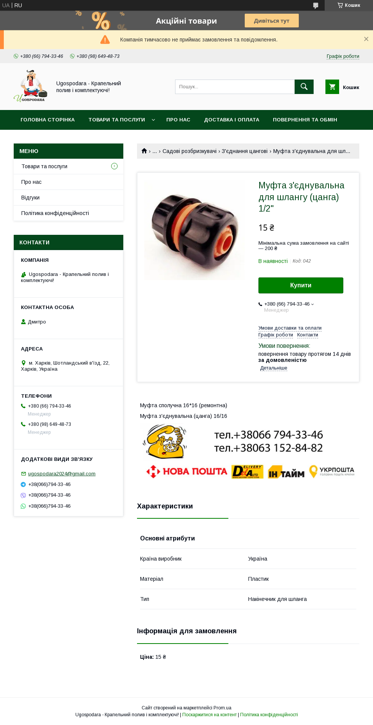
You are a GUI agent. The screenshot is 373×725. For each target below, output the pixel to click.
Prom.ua (222, 708)
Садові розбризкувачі (190, 151)
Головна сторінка (48, 120)
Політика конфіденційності (55, 213)
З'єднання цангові (245, 151)
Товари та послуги (116, 120)
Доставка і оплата (231, 120)
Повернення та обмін (305, 120)
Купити (301, 285)
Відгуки (30, 197)
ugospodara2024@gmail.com (62, 473)
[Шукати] (304, 87)
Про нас (178, 120)
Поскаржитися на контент (209, 714)
